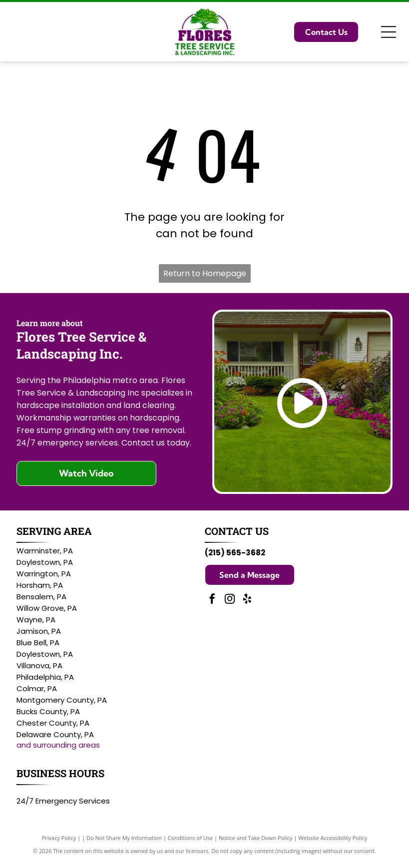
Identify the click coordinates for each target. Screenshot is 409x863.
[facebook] (212, 600)
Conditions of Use (190, 838)
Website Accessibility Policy (332, 838)
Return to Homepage (204, 273)
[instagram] (229, 600)
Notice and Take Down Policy (256, 838)
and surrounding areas (58, 745)
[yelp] (247, 600)
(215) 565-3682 (235, 552)
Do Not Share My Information (124, 838)
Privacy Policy (59, 838)
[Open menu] (388, 31)
